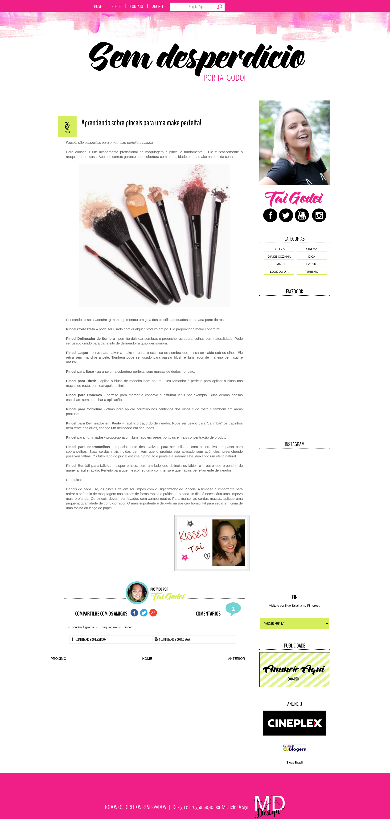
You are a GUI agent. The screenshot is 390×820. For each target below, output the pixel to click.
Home (98, 6)
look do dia (279, 271)
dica (311, 256)
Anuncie (158, 6)
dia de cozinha (279, 256)
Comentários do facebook (88, 639)
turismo (311, 271)
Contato (136, 6)
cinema (311, 249)
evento (311, 264)
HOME (147, 658)
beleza (279, 249)
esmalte (279, 264)
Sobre (116, 6)
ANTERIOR (236, 658)
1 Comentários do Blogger (173, 639)
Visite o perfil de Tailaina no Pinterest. (294, 605)
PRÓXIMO (58, 658)
